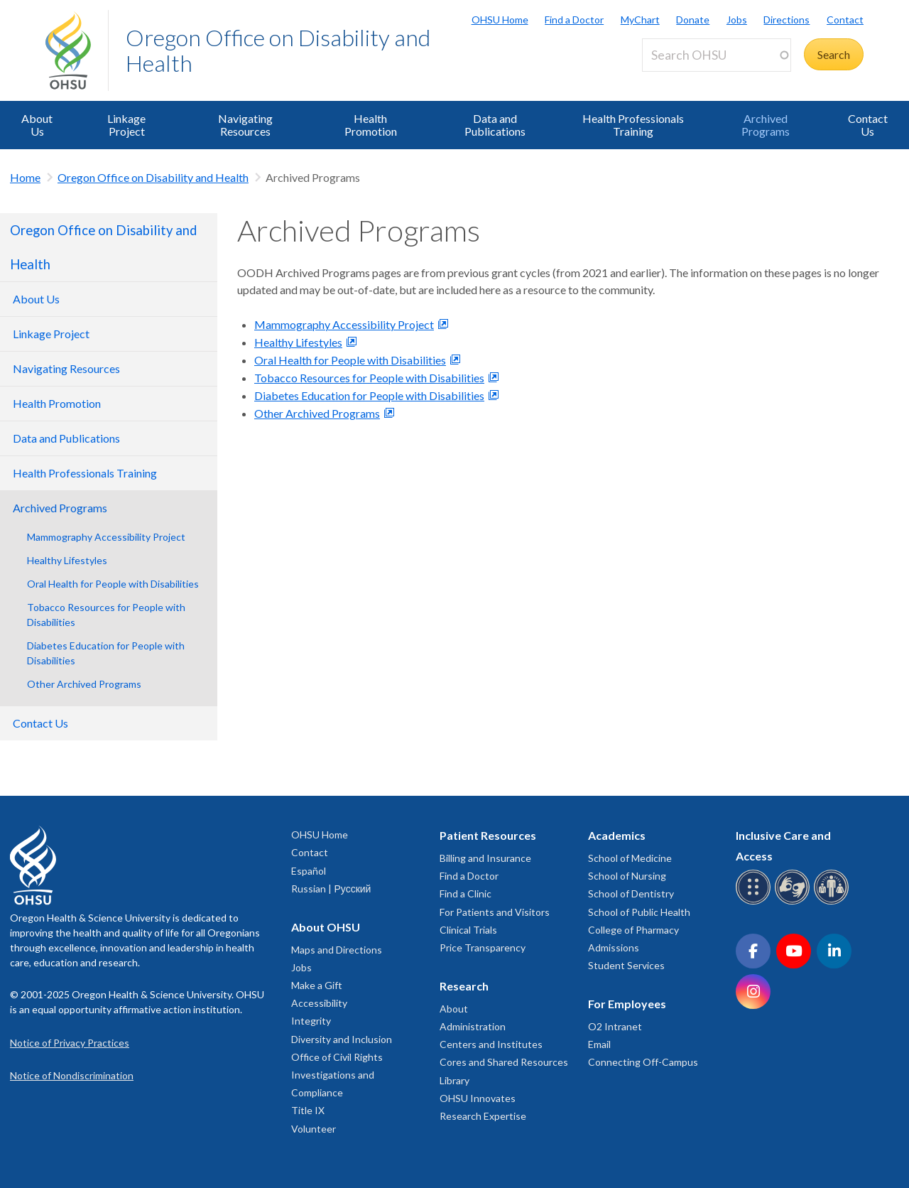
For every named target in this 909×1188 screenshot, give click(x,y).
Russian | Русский (331, 888)
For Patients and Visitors (495, 912)
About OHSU (325, 927)
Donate (692, 20)
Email (599, 1044)
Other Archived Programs (84, 684)
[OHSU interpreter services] (833, 902)
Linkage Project (126, 125)
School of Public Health (639, 912)
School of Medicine (630, 858)
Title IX (308, 1110)
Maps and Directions (336, 950)
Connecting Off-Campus (643, 1062)
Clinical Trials (468, 930)
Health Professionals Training (633, 125)
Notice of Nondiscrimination (72, 1075)
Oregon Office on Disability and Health (278, 50)
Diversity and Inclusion (341, 1039)
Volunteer (313, 1129)
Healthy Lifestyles (67, 560)
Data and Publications (495, 125)
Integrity (311, 1021)
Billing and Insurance (485, 858)
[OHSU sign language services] (794, 902)
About (454, 1009)
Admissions (613, 947)
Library (454, 1080)
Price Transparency (483, 947)
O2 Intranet (615, 1026)
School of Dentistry (631, 893)
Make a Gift (316, 985)
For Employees (627, 1003)
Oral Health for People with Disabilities (113, 584)
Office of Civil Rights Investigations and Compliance (337, 1074)
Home (25, 177)
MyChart (640, 20)
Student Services (626, 965)
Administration (473, 1026)
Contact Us (868, 125)
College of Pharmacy (633, 930)
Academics (617, 835)
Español (308, 871)
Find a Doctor (574, 20)
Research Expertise (483, 1116)
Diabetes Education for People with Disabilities (106, 652)
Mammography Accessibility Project (106, 537)
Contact (845, 20)
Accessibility (319, 1003)
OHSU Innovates (478, 1098)
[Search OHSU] (716, 55)
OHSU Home (500, 20)
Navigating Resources (245, 125)
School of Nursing (627, 876)
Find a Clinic (465, 893)
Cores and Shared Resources (504, 1062)
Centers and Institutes (491, 1044)
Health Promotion (370, 125)
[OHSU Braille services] (755, 902)
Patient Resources (488, 835)
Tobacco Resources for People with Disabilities (106, 614)
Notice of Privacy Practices (69, 1043)
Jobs (736, 20)
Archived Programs (765, 125)
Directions (786, 20)
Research (464, 986)
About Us (37, 125)
